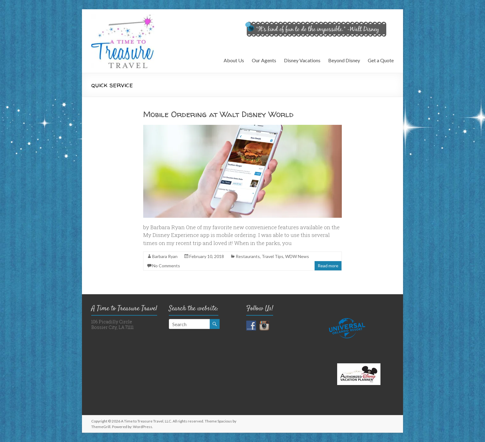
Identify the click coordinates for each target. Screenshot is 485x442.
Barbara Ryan (165, 256)
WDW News (297, 256)
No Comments (166, 265)
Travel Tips (272, 256)
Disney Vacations (302, 60)
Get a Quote (381, 60)
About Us (234, 60)
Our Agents (264, 60)
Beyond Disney (344, 60)
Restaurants (248, 256)
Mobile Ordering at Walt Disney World (218, 114)
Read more (328, 265)
